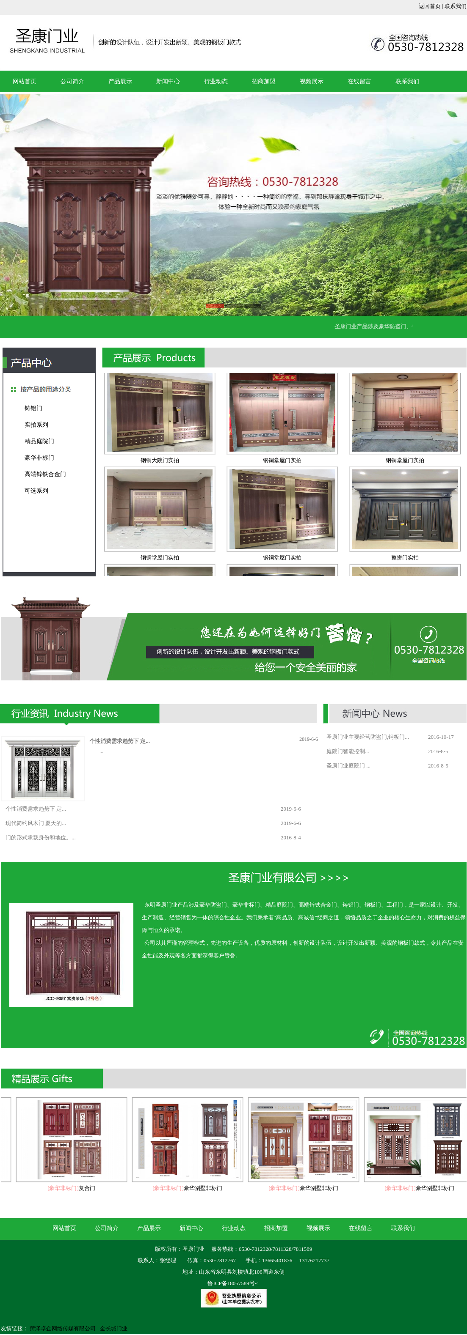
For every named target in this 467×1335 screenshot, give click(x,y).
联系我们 (456, 6)
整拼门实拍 (405, 559)
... (101, 751)
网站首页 (24, 81)
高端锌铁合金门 (45, 474)
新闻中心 (168, 81)
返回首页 (430, 6)
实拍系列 (36, 425)
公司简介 (72, 81)
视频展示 (311, 81)
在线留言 (359, 81)
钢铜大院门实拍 (160, 462)
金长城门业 (113, 1328)
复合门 (89, 1188)
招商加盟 (264, 81)
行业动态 (216, 81)
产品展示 (120, 81)
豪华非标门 (39, 458)
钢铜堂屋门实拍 (282, 462)
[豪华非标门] (65, 1188)
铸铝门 (33, 408)
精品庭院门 (39, 441)
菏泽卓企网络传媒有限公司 (63, 1328)
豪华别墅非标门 (205, 1188)
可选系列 (36, 491)
